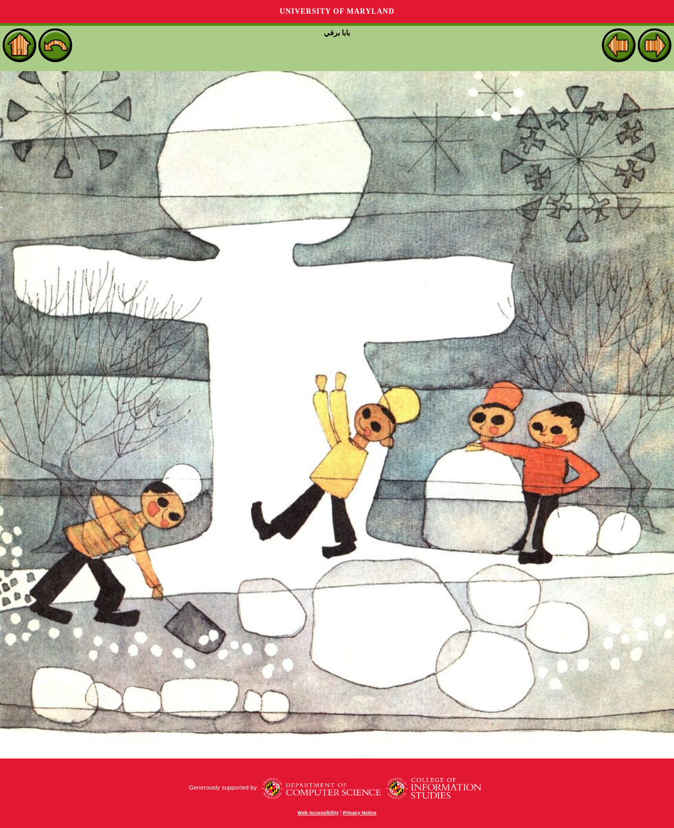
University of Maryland (337, 11)
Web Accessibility (318, 812)
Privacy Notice (359, 812)
